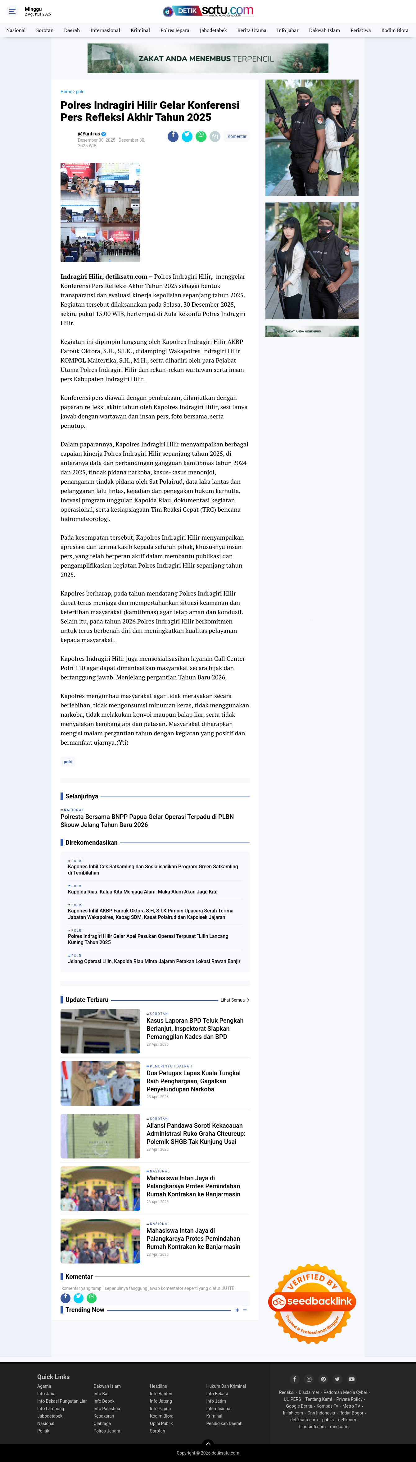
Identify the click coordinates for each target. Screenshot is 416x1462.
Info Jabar (288, 30)
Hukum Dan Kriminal (226, 1386)
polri (68, 761)
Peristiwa (360, 30)
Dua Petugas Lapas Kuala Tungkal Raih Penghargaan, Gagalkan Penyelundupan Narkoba (194, 1081)
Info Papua (160, 1408)
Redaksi (286, 1392)
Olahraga (102, 1423)
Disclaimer (309, 1392)
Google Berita (299, 1406)
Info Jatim (216, 1401)
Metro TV (351, 1406)
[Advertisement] (312, 436)
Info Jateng (161, 1401)
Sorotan (45, 30)
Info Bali (102, 1393)
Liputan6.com (312, 1426)
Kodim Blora (395, 30)
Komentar (236, 136)
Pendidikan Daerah (224, 1423)
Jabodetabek (213, 30)
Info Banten (161, 1393)
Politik (43, 1430)
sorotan (159, 1014)
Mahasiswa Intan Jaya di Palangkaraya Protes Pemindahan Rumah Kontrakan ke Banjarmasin (193, 1186)
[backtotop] (208, 1445)
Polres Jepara (175, 30)
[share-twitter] (187, 136)
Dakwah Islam (324, 30)
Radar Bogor (351, 1412)
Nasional (16, 30)
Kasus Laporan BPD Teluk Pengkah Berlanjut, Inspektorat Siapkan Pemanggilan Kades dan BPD (195, 1028)
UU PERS (292, 1399)
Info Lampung (50, 1408)
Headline (158, 1386)
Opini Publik (161, 1423)
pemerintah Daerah (171, 1066)
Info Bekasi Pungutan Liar (62, 1401)
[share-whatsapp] (201, 136)
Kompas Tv (327, 1406)
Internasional (105, 30)
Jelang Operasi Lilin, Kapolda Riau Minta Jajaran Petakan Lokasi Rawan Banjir (154, 961)
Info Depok (104, 1401)
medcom (338, 1426)
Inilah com (293, 1412)
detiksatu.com (304, 1419)
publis (328, 1419)
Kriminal (140, 30)
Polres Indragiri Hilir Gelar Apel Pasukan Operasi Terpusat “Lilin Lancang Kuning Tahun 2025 (148, 939)
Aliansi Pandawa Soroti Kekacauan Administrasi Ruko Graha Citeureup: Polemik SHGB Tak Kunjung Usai (196, 1133)
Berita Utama (251, 30)
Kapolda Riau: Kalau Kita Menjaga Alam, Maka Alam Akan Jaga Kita (143, 892)
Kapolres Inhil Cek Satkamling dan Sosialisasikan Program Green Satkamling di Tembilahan (153, 870)
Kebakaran (104, 1416)
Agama (44, 1386)
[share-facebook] (173, 136)
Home (66, 91)
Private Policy (350, 1399)
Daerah (72, 30)
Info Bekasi (217, 1393)
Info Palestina (107, 1408)
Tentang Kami (318, 1399)
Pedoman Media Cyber (345, 1392)
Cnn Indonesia (321, 1412)
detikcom (347, 1419)
